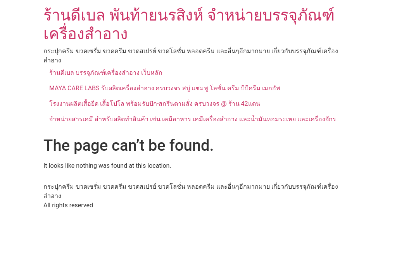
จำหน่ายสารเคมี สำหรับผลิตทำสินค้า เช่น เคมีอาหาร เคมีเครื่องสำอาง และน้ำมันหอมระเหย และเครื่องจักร (192, 119)
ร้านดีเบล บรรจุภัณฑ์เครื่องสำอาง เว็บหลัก (105, 72)
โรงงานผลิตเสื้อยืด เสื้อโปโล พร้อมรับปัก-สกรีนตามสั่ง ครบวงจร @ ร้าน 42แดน (154, 103)
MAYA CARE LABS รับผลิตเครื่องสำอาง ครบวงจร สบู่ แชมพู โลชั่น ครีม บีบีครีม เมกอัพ (164, 88)
